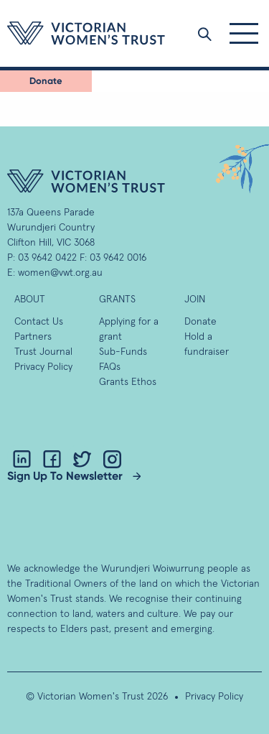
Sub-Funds (123, 352)
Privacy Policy (43, 367)
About (29, 299)
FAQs (110, 367)
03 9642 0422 (47, 258)
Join (194, 299)
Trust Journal (43, 352)
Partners (33, 337)
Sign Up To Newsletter (65, 476)
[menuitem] (46, 81)
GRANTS (117, 299)
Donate (45, 80)
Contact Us (38, 322)
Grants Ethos (127, 382)
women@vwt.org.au (60, 273)
